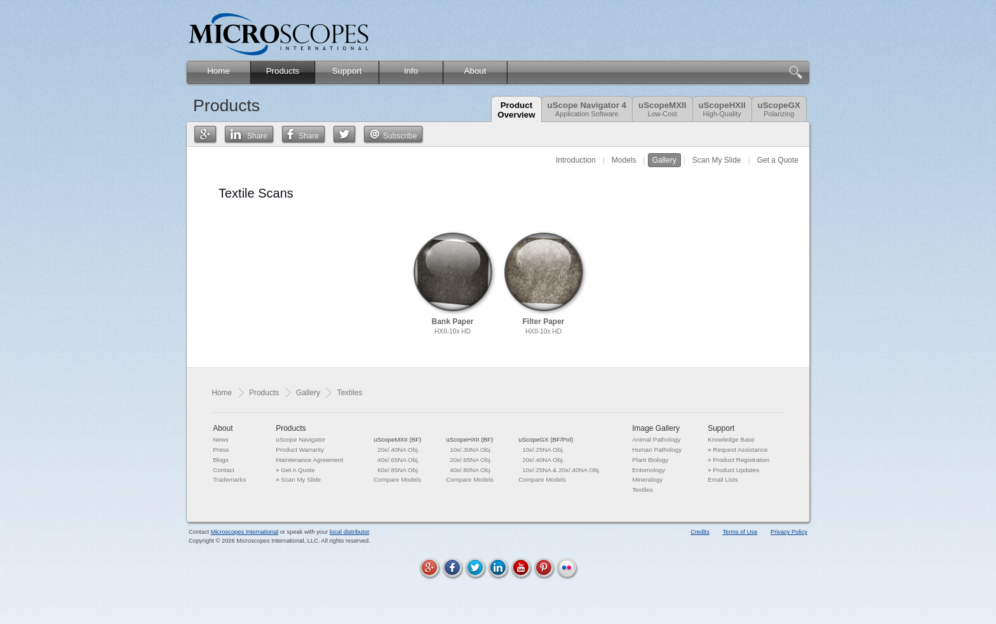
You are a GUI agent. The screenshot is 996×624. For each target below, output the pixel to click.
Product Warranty (300, 449)
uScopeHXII (722, 109)
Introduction (576, 160)
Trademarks (229, 479)
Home (222, 392)
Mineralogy (647, 479)
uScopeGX (779, 109)
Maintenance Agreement (309, 459)
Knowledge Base (731, 439)
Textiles (642, 489)
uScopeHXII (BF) (469, 439)
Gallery (664, 160)
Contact (223, 469)
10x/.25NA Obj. (543, 449)
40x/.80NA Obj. (471, 469)
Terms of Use (739, 532)
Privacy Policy (789, 532)
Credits (700, 532)
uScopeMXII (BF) (397, 439)
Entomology (648, 469)
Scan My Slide (716, 160)
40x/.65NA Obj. (398, 459)
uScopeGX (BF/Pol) (545, 439)
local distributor (349, 532)
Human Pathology (657, 449)
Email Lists (722, 479)
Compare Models (397, 479)
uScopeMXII (662, 109)
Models (624, 160)
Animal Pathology (656, 439)
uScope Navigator (300, 439)
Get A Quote (297, 469)
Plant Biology (650, 459)
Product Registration (741, 459)
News (221, 439)
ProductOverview (516, 109)
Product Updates (736, 469)
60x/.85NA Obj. (398, 469)
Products (264, 392)
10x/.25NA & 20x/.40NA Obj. (561, 469)
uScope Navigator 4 (587, 109)
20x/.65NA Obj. (471, 459)
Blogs (221, 459)
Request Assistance (740, 449)
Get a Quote (777, 160)
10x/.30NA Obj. (471, 449)
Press (221, 449)
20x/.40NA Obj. (398, 449)
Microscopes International (244, 532)
